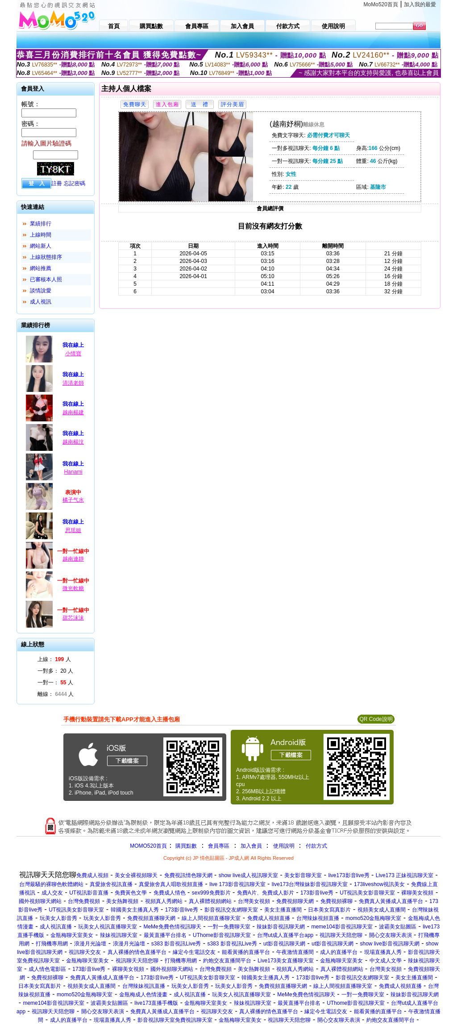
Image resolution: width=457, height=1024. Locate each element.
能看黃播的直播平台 (246, 952)
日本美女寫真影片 (329, 910)
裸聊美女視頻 (417, 893)
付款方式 (316, 846)
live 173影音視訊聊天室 (237, 884)
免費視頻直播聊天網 (151, 918)
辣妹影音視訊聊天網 (281, 927)
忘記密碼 (74, 183)
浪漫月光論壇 (90, 944)
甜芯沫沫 (73, 618)
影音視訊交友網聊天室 (231, 910)
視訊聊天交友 (85, 952)
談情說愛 (40, 290)
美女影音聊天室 (303, 875)
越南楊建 (73, 412)
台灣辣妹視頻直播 (317, 918)
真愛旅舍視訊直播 (111, 884)
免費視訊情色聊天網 (188, 875)
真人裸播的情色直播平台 (137, 952)
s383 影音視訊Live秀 (176, 944)
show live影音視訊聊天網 (389, 944)
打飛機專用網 (52, 944)
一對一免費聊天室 (229, 927)
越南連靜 (73, 559)
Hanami (73, 472)
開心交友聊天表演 (390, 935)
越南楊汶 (73, 442)
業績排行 (40, 224)
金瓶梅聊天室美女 (71, 935)
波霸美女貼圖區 (397, 927)
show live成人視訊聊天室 (248, 875)
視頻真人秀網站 (164, 901)
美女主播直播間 (283, 910)
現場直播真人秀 (383, 952)
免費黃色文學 (131, 893)
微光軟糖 (73, 588)
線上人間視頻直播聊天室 (211, 918)
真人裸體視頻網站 (210, 901)
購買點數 (185, 846)
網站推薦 (40, 268)
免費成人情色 (170, 893)
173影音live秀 (316, 893)
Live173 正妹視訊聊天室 (404, 875)
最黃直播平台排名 (165, 935)
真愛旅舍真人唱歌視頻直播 (171, 884)
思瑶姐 (73, 530)
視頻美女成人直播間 (381, 910)
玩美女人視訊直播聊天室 (107, 927)
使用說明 (284, 846)
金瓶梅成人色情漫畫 (143, 994)
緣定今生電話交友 (194, 952)
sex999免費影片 (211, 893)
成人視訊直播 (56, 927)
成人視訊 (40, 302)
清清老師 (73, 383)
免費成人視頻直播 (268, 918)
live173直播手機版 (156, 1003)
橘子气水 (73, 500)
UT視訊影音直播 (88, 893)
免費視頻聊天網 (295, 901)
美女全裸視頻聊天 (136, 875)
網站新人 (40, 246)
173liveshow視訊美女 (379, 884)
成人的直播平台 (338, 952)
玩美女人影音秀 (58, 918)
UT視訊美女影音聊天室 (367, 893)
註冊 (56, 183)
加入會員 (251, 846)
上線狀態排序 (46, 257)
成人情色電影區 (47, 969)
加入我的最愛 (420, 4)
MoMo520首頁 (381, 4)
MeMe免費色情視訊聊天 (172, 927)
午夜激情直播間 (295, 952)
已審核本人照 (46, 279)
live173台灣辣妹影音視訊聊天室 (310, 884)
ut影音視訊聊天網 (284, 944)
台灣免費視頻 (84, 901)
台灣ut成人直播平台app (285, 935)
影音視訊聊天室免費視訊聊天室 (174, 1020)
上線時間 (40, 235)
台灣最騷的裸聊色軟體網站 (51, 884)
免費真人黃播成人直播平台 (391, 901)
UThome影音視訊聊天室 (222, 935)
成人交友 (52, 893)
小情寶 (73, 353)
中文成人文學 (386, 960)
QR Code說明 (375, 719)
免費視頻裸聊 (336, 901)
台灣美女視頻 (254, 901)
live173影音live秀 (349, 875)
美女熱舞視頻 (122, 901)
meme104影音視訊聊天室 (341, 927)
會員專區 (218, 846)
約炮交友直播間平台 (227, 960)
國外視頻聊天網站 (40, 901)
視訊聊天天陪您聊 (341, 935)
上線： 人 (54, 659)
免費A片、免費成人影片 (265, 893)
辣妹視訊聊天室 (118, 935)
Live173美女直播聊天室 (286, 960)
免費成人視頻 (92, 875)
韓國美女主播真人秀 (135, 910)
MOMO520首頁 (148, 846)
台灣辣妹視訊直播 (143, 986)
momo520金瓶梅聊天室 (373, 918)
